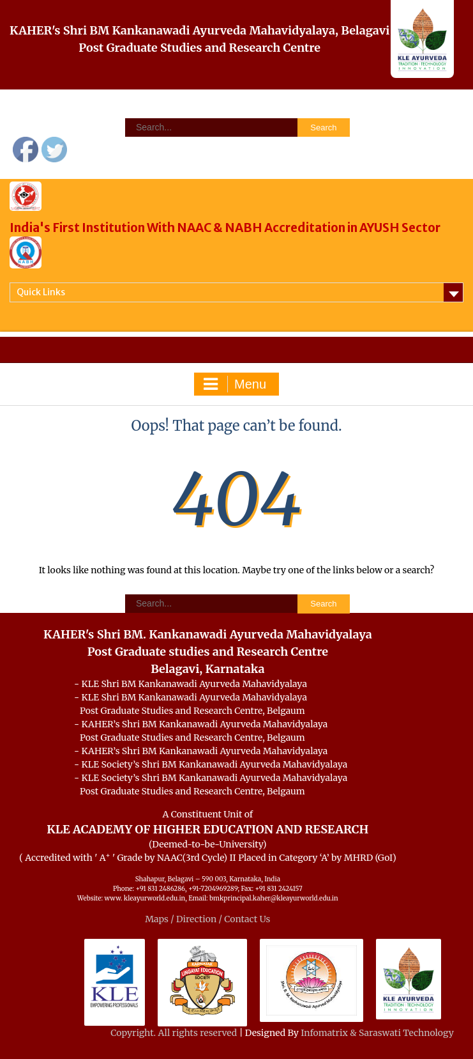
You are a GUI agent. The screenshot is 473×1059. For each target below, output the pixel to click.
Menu (235, 384)
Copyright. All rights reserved (174, 1033)
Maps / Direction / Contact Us (207, 919)
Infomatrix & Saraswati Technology (377, 1033)
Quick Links (41, 292)
